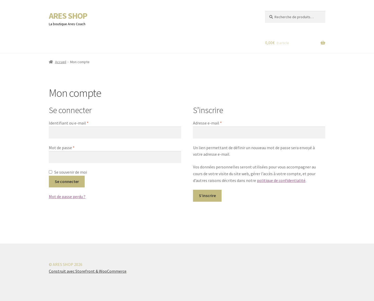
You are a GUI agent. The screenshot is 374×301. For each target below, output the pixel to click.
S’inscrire (207, 195)
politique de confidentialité (281, 180)
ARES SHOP (68, 16)
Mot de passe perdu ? (67, 196)
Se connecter (67, 181)
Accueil (60, 62)
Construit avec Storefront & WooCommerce (87, 271)
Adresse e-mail (217, 123)
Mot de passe (72, 147)
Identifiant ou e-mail (79, 123)
